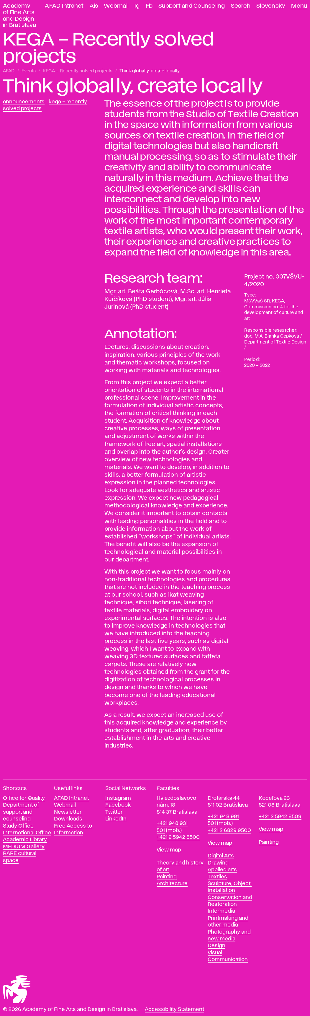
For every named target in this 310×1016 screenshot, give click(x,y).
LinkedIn (116, 819)
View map (169, 850)
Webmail (116, 6)
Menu (299, 6)
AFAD (8, 71)
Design (216, 945)
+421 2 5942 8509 (280, 816)
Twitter (114, 812)
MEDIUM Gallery (24, 846)
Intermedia (221, 911)
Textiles (217, 877)
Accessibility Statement (174, 1009)
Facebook (118, 805)
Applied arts (222, 869)
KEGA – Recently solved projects (77, 71)
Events (29, 71)
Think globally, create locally (149, 71)
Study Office (18, 826)
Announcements (24, 102)
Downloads (68, 819)
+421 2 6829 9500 (229, 830)
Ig (137, 6)
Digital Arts (221, 856)
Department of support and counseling (21, 812)
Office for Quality (24, 798)
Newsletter (68, 812)
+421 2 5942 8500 (178, 837)
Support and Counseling (191, 6)
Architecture (172, 883)
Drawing (218, 863)
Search (241, 6)
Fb (149, 6)
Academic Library (25, 839)
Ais (94, 6)
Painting (167, 877)
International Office (27, 833)
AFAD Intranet (64, 6)
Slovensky (270, 6)
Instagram (118, 798)
